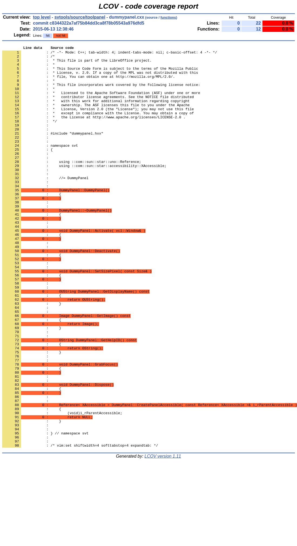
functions (168, 17)
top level (41, 17)
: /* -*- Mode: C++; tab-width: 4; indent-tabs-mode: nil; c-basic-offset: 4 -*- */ (109, 53)
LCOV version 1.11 (162, 536)
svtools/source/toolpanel (79, 17)
